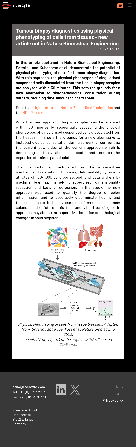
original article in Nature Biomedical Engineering (72, 107)
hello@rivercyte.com (28, 387)
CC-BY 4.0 (67, 344)
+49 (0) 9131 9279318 (33, 392)
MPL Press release (37, 112)
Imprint (118, 393)
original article (83, 339)
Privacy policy (113, 400)
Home (119, 386)
